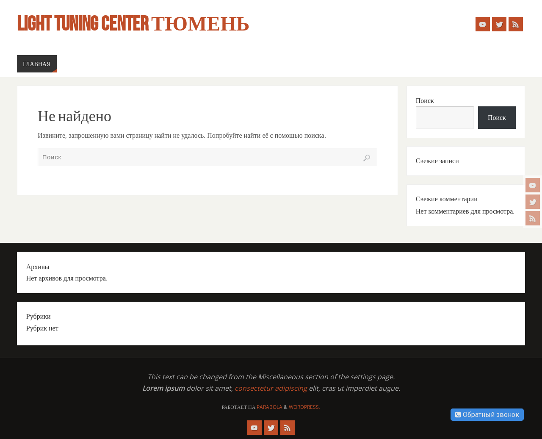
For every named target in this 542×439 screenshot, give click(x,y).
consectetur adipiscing (271, 388)
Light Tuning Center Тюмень (133, 24)
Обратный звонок (487, 415)
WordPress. (304, 407)
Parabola (269, 407)
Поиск (425, 100)
